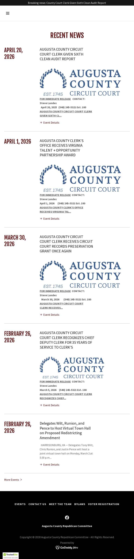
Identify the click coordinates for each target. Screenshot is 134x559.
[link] (67, 517)
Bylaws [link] (79, 504)
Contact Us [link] (37, 504)
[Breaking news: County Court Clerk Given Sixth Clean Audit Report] (67, 3)
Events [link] (20, 504)
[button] (18, 13)
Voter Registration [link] (103, 504)
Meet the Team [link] (60, 504)
